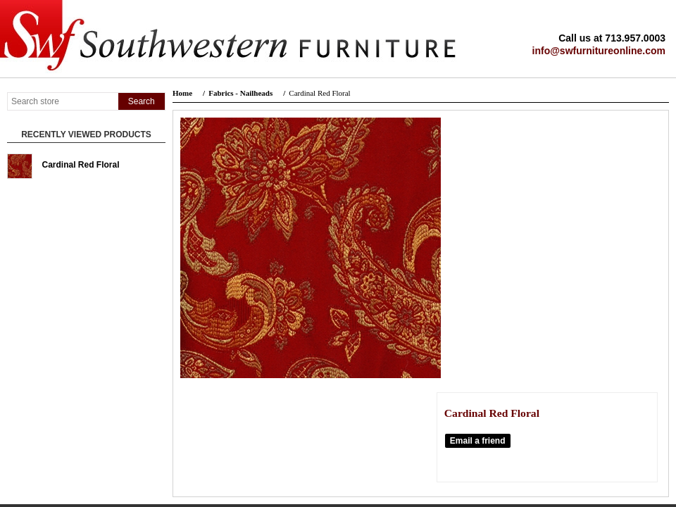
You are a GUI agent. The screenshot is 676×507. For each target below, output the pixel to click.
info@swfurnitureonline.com (598, 50)
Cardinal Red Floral (81, 165)
